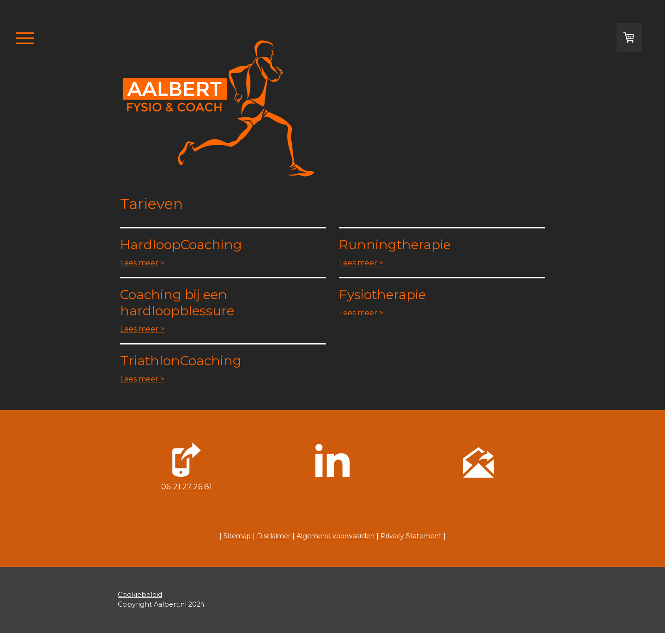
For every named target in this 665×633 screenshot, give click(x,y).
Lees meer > (142, 262)
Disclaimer (273, 536)
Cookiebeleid (140, 594)
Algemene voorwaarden (335, 536)
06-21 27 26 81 (186, 486)
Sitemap (237, 536)
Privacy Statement (411, 536)
